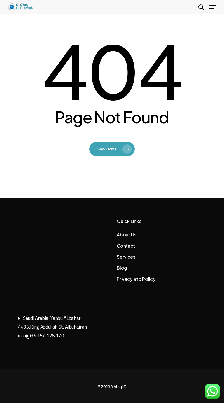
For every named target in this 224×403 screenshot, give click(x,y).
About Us (126, 235)
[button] (212, 7)
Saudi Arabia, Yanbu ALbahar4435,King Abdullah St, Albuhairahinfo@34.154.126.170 (52, 327)
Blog (122, 268)
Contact (126, 246)
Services (126, 257)
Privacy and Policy (136, 279)
